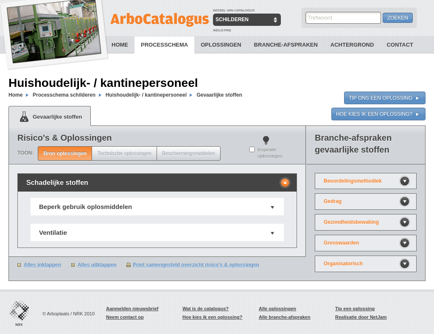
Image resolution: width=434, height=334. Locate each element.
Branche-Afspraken (286, 45)
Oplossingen (221, 45)
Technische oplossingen (124, 153)
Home (120, 45)
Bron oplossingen (65, 153)
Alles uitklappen (97, 265)
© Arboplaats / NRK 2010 (68, 313)
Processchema (164, 45)
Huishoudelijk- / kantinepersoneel (147, 95)
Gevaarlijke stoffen (219, 95)
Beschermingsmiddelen (188, 153)
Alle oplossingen (277, 308)
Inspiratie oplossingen (270, 153)
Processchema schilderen (64, 95)
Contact (399, 45)
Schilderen (232, 19)
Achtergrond (352, 45)
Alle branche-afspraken (285, 317)
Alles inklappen (42, 265)
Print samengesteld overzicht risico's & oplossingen (196, 265)
